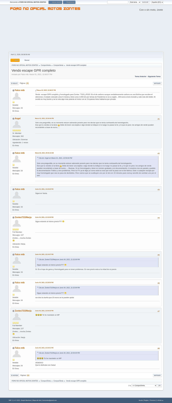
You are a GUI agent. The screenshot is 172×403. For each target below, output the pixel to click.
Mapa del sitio (37, 400)
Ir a (130, 385)
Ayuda (141, 400)
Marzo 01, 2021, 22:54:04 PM (44, 118)
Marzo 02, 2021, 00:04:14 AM (44, 153)
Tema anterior (140, 76)
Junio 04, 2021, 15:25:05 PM (44, 189)
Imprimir (157, 83)
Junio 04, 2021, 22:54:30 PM (44, 310)
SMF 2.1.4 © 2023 (14, 400)
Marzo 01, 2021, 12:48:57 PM (46, 90)
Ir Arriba (14, 375)
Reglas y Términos (149, 400)
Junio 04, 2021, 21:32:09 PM (44, 217)
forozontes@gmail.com (49, 400)
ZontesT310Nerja (23, 217)
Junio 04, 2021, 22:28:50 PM (44, 282)
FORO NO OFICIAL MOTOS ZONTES (45, 9)
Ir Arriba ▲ (160, 400)
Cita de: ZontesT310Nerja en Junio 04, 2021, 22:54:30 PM (59, 353)
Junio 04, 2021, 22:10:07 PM (44, 254)
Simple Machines (26, 400)
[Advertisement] (86, 32)
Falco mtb (20, 90)
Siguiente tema (154, 76)
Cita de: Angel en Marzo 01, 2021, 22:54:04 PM (55, 158)
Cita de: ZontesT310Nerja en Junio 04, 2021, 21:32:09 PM (59, 259)
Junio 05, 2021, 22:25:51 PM (44, 348)
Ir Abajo (14, 83)
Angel (18, 118)
